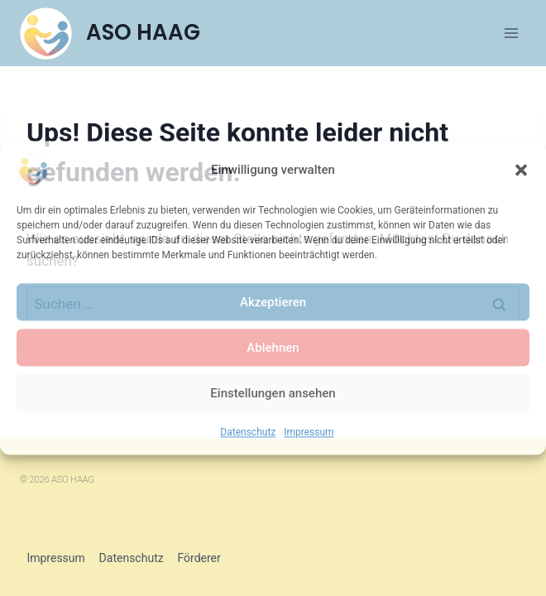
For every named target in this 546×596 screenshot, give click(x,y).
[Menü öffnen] (511, 33)
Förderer (198, 558)
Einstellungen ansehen (272, 393)
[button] (521, 169)
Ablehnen (273, 347)
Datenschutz (247, 432)
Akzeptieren (273, 302)
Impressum (308, 432)
